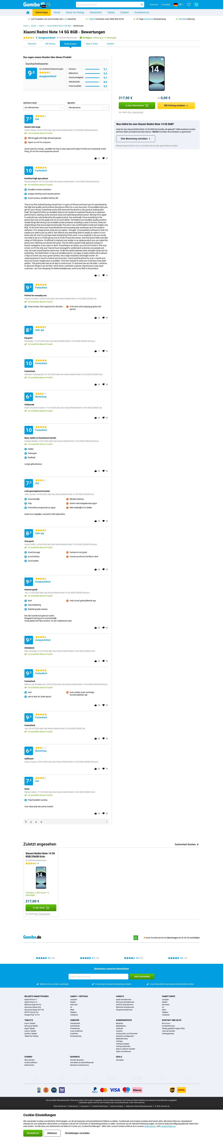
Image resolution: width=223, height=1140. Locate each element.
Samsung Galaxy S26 (32, 1007)
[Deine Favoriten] (188, 4)
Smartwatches (75, 1036)
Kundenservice (141, 12)
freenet (73, 1002)
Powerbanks (75, 1028)
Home (25, 26)
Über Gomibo (29, 1060)
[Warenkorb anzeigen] (196, 4)
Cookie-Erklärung (167, 1126)
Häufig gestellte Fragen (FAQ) (173, 1028)
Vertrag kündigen (122, 1044)
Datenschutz (29, 1065)
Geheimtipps (41, 12)
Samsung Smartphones (125, 1002)
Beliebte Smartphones (36, 996)
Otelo (72, 1010)
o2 (71, 1007)
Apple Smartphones (123, 1000)
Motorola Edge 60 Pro (32, 1005)
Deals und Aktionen (123, 1051)
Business (75, 1057)
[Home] (27, 12)
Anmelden (165, 4)
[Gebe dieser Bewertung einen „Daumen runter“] (103, 158)
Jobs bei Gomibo (168, 1031)
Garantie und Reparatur (125, 1036)
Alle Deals (120, 1060)
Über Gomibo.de (60, 1106)
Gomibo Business (77, 1060)
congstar (73, 1000)
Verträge (119, 1041)
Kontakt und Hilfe (171, 1020)
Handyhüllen (75, 1023)
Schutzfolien (75, 1026)
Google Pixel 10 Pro (32, 1015)
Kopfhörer (74, 1034)
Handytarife (96, 12)
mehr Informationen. (137, 1103)
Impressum (84, 1106)
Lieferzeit (119, 1028)
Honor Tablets (29, 1023)
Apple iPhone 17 (30, 1000)
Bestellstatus (121, 1026)
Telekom (73, 1012)
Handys (120, 996)
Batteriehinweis (122, 1039)
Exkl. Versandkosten (135, 112)
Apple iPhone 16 (30, 1002)
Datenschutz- (150, 1126)
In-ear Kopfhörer (76, 1031)
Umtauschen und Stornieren (127, 1034)
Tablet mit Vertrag (31, 1036)
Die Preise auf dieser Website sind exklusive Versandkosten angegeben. (150, 1100)
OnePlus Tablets (30, 1034)
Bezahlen (119, 1023)
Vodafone (74, 1015)
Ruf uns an (166, 1023)
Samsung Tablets (31, 1026)
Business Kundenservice (79, 1065)
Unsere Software (30, 1063)
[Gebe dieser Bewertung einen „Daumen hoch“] (95, 158)
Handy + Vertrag (79, 996)
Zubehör (124, 12)
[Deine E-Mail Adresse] (98, 976)
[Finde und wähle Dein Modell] (110, 4)
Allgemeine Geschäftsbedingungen (139, 1106)
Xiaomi (41, 26)
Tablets (111, 12)
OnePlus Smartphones (124, 1005)
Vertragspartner (168, 1034)
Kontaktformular (168, 1026)
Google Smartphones (124, 1010)
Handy (57, 12)
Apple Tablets (29, 1028)
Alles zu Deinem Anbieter (125, 1049)
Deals (119, 1057)
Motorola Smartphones (125, 1007)
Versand (119, 1031)
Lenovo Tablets (30, 1031)
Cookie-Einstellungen (100, 1106)
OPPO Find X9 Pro (31, 1012)
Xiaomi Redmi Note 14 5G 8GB (59, 26)
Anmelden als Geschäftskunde (82, 1063)
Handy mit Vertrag (75, 12)
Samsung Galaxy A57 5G (34, 1010)
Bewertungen (78, 26)
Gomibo (28, 1057)
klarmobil (74, 1005)
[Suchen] (142, 4)
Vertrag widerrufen (123, 1046)
